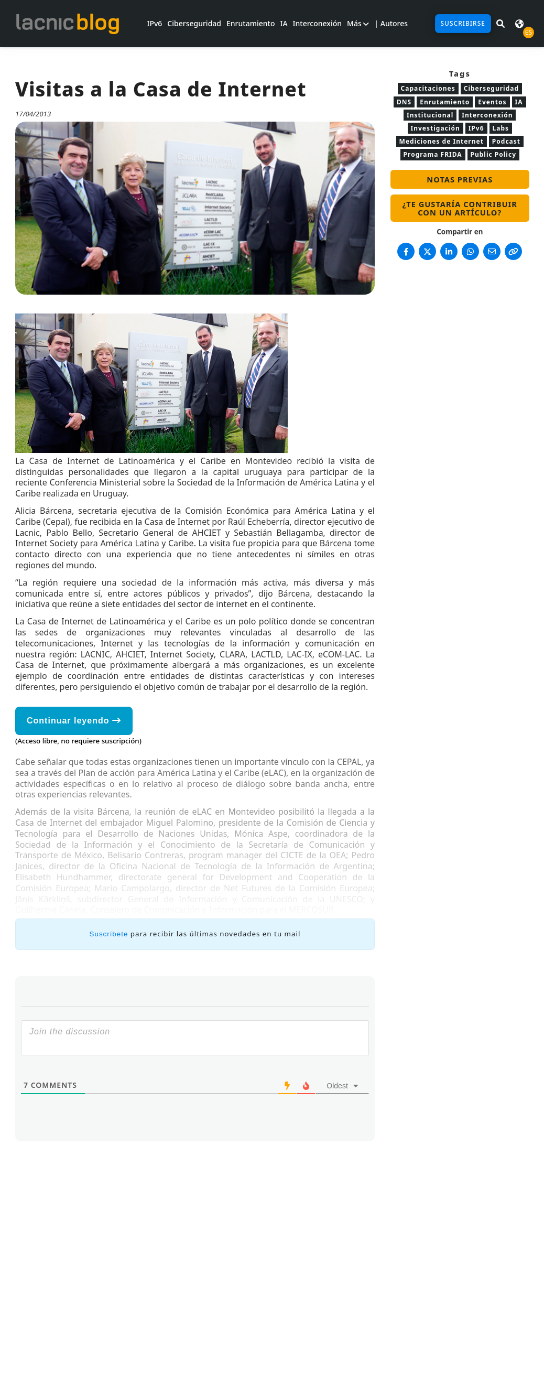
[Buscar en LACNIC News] (500, 23)
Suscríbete (109, 934)
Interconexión (317, 23)
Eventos (492, 102)
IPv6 (154, 23)
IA (283, 23)
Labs (501, 128)
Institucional (430, 115)
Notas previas (460, 179)
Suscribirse (463, 23)
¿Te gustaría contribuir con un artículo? (459, 208)
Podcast (506, 141)
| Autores (391, 23)
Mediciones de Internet (441, 141)
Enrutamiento (250, 23)
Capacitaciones (428, 88)
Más (358, 23)
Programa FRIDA (433, 154)
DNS (404, 102)
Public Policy (493, 154)
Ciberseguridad (194, 23)
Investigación (435, 128)
